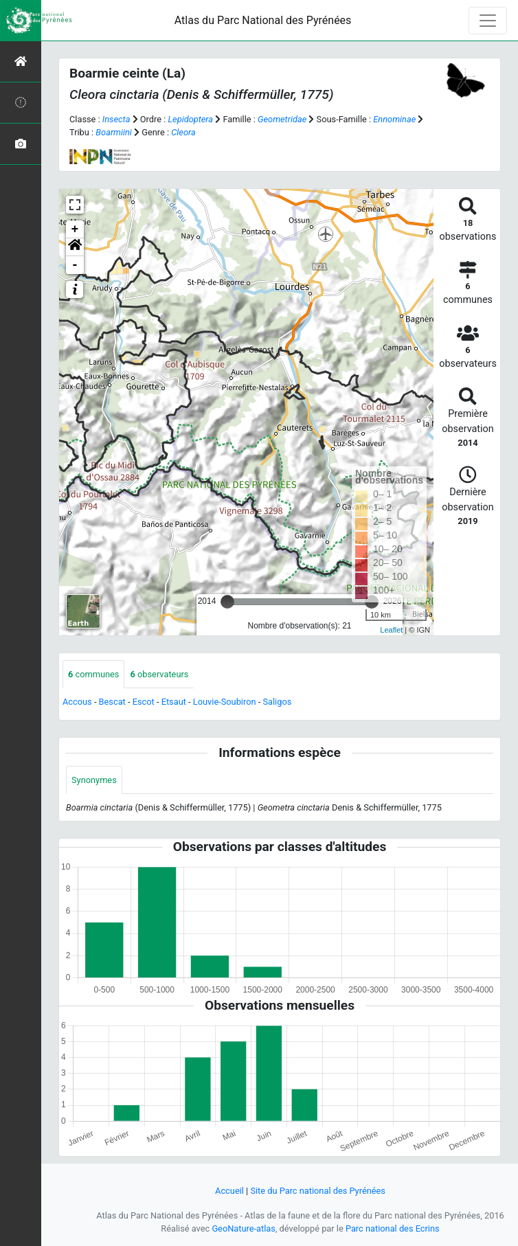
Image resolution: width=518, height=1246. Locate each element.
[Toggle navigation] (488, 20)
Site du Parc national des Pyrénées (317, 1191)
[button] (75, 247)
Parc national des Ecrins (393, 1228)
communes (93, 674)
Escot (144, 701)
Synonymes (94, 780)
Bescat (112, 701)
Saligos (276, 701)
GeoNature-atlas (243, 1228)
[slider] (227, 602)
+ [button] (75, 229)
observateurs (159, 674)
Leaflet (391, 630)
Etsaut (173, 701)
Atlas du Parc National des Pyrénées (263, 20)
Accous (77, 701)
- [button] (75, 265)
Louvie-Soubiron (224, 701)
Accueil (229, 1191)
